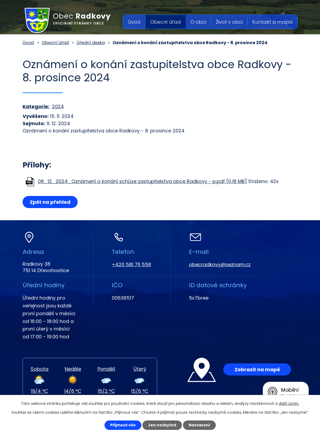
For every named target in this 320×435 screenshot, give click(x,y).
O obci (198, 22)
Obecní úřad (165, 22)
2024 (58, 106)
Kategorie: (36, 106)
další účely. (289, 403)
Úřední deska (91, 43)
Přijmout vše (123, 425)
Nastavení (199, 425)
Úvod (134, 22)
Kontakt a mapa (272, 22)
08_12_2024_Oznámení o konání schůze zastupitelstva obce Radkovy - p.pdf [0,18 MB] (142, 181)
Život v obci (229, 22)
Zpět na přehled (50, 202)
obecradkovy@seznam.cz (220, 264)
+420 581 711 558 (131, 264)
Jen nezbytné (162, 425)
